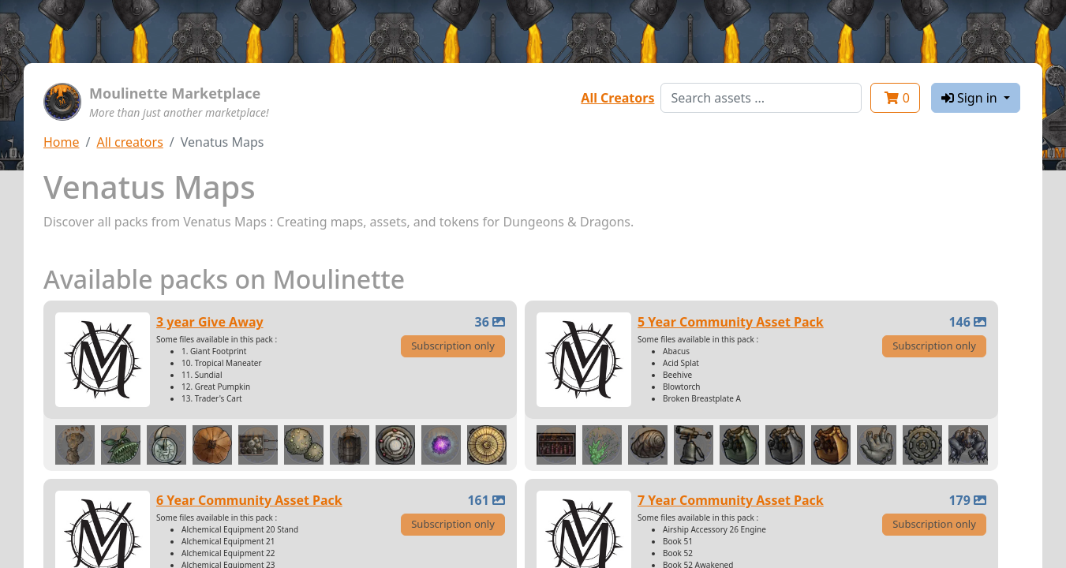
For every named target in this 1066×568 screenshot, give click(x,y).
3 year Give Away (210, 322)
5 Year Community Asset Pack (731, 322)
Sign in (971, 97)
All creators (129, 142)
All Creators (617, 97)
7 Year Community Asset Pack (731, 500)
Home (61, 142)
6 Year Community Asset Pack (249, 500)
